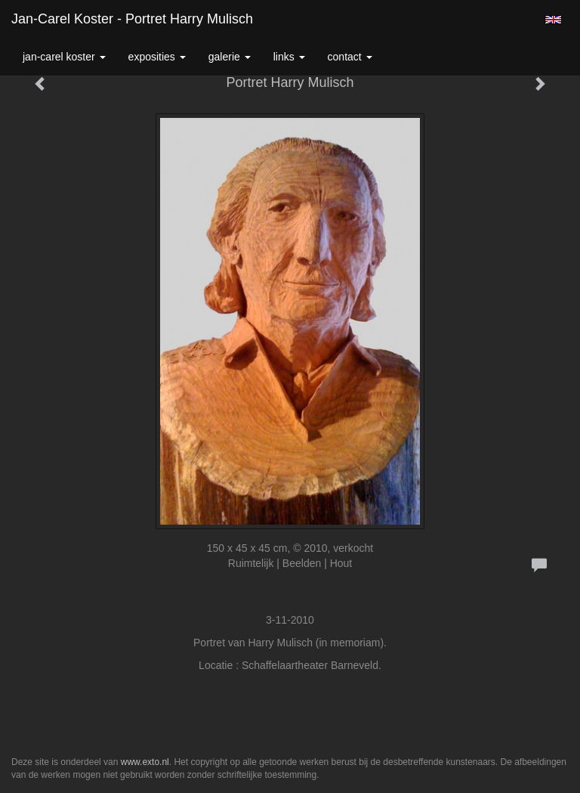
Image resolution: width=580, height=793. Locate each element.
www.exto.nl (145, 762)
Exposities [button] (157, 57)
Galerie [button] (229, 57)
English (553, 19)
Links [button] (289, 57)
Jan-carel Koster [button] (64, 57)
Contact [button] (350, 57)
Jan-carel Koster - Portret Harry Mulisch (132, 18)
